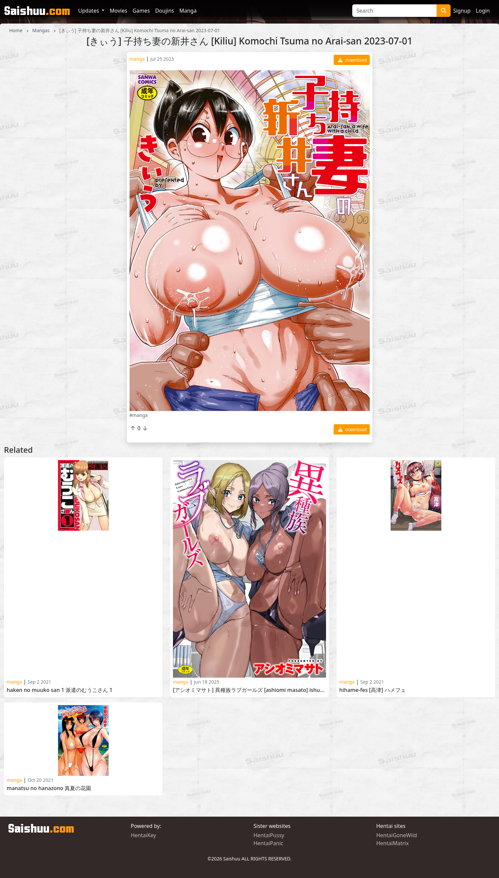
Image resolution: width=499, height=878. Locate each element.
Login (483, 10)
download (352, 60)
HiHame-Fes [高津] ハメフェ (372, 690)
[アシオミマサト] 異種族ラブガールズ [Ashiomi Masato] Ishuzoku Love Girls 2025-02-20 (249, 690)
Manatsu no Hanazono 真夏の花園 (49, 788)
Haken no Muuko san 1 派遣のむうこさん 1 (59, 690)
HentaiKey (143, 835)
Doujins (164, 10)
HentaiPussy (268, 835)
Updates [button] (89, 10)
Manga (187, 10)
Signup (462, 10)
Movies (118, 10)
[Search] (394, 10)
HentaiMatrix (392, 843)
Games (141, 10)
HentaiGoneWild (396, 835)
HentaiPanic (268, 843)
